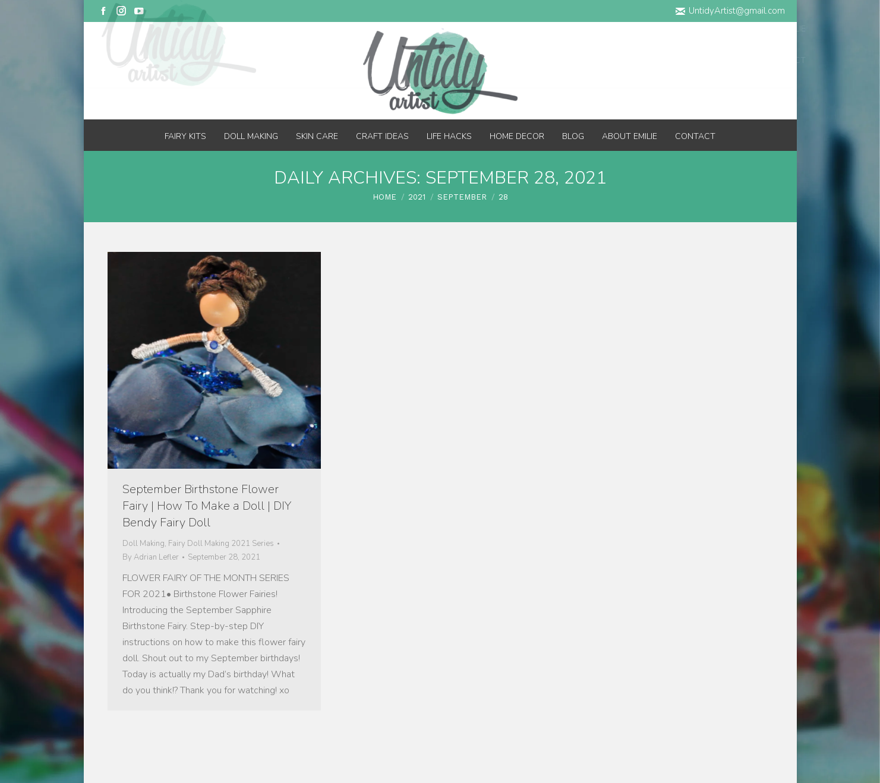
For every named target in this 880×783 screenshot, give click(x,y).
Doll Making (143, 543)
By (150, 557)
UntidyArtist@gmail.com (730, 11)
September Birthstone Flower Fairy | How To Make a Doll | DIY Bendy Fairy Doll (206, 506)
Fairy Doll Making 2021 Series (221, 543)
